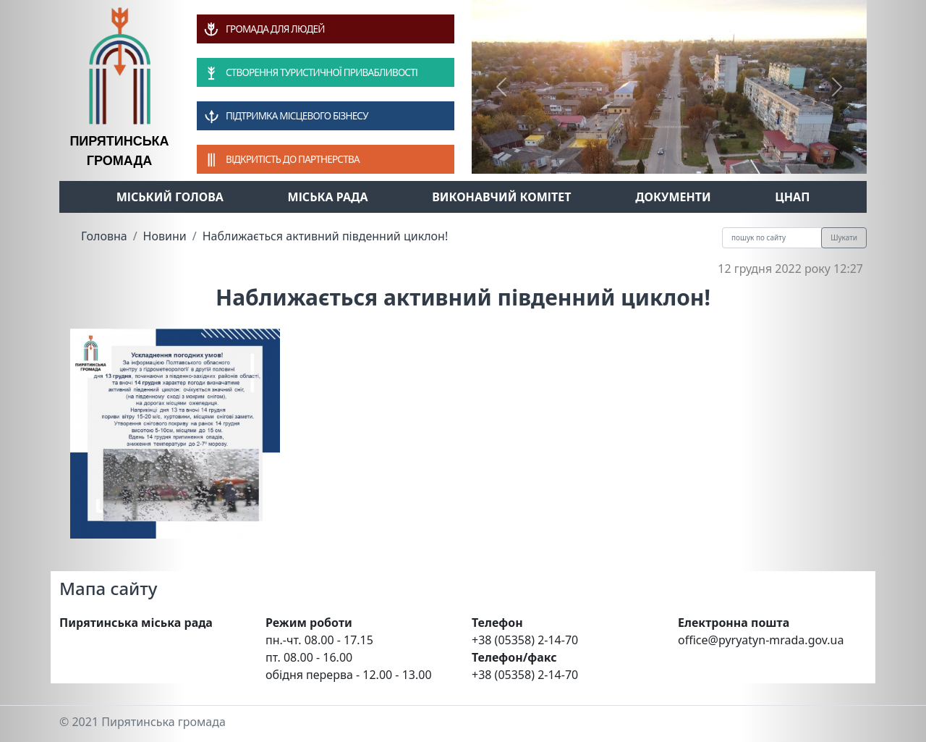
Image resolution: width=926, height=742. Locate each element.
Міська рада (328, 197)
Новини (165, 236)
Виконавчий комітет (501, 197)
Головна (104, 236)
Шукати (844, 237)
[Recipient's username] (772, 237)
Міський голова (170, 197)
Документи (673, 197)
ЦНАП (792, 197)
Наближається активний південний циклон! (326, 236)
